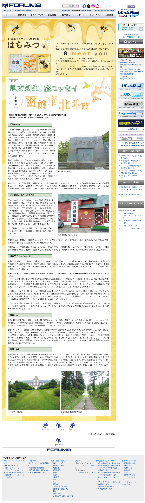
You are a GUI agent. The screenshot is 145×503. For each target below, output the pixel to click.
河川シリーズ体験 (130, 226)
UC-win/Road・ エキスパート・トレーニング (133, 215)
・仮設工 (54, 475)
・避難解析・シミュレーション (15, 475)
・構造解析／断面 (57, 465)
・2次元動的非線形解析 (36, 468)
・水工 (53, 482)
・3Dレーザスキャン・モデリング (108, 482)
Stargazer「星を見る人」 (129, 78)
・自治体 (125, 472)
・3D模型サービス (102, 484)
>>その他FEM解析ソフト (37, 472)
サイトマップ (8, 10)
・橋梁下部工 (56, 470)
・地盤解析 (55, 484)
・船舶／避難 (56, 493)
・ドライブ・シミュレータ (13, 470)
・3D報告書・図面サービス (106, 486)
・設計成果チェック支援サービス (108, 465)
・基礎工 (54, 472)
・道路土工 (55, 477)
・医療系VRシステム (129, 475)
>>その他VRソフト (10, 477)
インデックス (58, 428)
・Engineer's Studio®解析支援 (106, 468)
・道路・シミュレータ (12, 468)
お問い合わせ (26, 10)
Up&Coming (59, 445)
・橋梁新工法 (127, 468)
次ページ (72, 428)
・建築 (53, 491)
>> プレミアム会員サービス (133, 143)
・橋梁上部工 (56, 468)
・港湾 (53, 479)
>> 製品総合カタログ (136, 129)
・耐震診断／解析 (128, 463)
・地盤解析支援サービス (105, 470)
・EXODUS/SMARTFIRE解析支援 (108, 472)
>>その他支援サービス (104, 489)
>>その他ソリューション (131, 484)
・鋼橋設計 (126, 465)
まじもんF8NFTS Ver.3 (128, 176)
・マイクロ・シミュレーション (15, 472)
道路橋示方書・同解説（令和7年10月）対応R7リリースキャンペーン (131, 189)
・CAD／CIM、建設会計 (59, 486)
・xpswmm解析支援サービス (106, 475)
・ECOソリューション (130, 482)
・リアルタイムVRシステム (85, 472)
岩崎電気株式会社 (126, 74)
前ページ (45, 428)
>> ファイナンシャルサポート (132, 146)
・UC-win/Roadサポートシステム (108, 463)
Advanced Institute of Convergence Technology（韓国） (130, 64)
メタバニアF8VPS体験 (132, 228)
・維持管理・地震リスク (60, 489)
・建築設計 (126, 470)
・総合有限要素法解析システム (39, 470)
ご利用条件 (17, 10)
